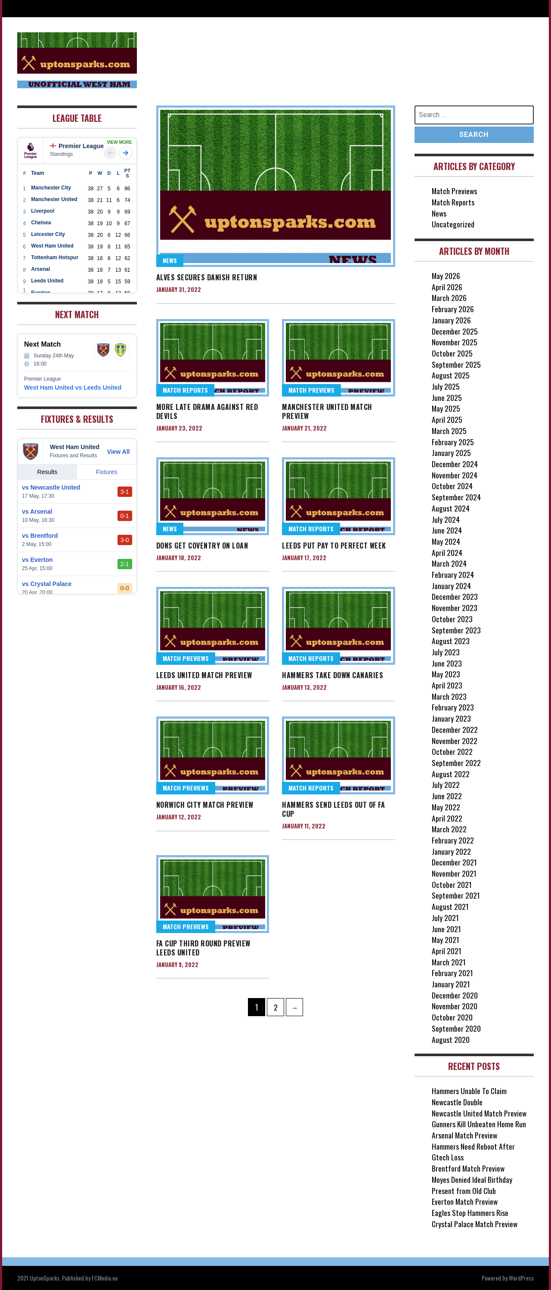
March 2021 (449, 962)
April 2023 (447, 685)
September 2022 (456, 762)
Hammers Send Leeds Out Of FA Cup (333, 809)
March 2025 (449, 430)
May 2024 (446, 541)
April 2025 (447, 419)
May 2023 (446, 673)
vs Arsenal (37, 511)
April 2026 (447, 286)
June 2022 (447, 795)
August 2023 (451, 640)
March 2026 (449, 297)
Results (47, 471)
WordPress (521, 1277)
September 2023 (456, 630)
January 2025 (451, 452)
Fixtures (107, 471)
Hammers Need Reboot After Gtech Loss (473, 1152)
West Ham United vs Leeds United (72, 387)
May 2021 (446, 939)
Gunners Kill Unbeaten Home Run (479, 1123)
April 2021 (446, 950)
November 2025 (454, 341)
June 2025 (447, 397)
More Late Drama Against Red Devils (207, 411)
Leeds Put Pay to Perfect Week (334, 545)
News (170, 260)
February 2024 (453, 574)
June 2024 (447, 530)
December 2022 (455, 729)
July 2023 (446, 651)
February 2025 (453, 441)
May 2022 (446, 806)
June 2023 (447, 663)
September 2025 (456, 364)
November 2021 (454, 873)
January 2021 (451, 983)
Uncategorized (453, 223)
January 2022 (451, 851)
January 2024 (451, 585)
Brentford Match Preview (468, 1168)
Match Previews (311, 390)
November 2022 (454, 740)
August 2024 (451, 508)
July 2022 (446, 784)
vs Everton (37, 559)
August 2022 (451, 773)
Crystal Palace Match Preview (475, 1223)
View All (118, 451)
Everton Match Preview (465, 1201)
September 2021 (456, 895)
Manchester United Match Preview (327, 411)
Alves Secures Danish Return (206, 277)
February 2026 (453, 308)
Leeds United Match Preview (204, 675)
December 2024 (455, 463)
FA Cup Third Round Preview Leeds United (203, 948)
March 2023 (449, 696)
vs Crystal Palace (46, 583)
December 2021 (454, 862)
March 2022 (449, 828)
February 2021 (452, 972)
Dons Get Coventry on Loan (202, 545)
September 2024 (456, 496)
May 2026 (446, 275)
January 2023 (451, 718)
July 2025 (446, 386)
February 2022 (453, 840)
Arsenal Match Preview (465, 1135)
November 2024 (454, 475)
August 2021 (450, 906)
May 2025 (446, 408)
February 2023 (453, 707)
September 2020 (456, 1028)
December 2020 (455, 995)
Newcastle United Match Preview (480, 1113)
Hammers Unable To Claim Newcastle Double (469, 1096)
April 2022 (447, 818)
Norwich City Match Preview (205, 805)
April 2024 (447, 552)
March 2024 (449, 563)
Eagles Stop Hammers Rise (470, 1212)
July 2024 (446, 519)
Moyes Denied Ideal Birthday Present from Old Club (472, 1185)
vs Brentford (40, 535)
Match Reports (185, 390)
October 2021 (452, 884)
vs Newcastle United (51, 487)
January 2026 (451, 320)
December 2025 (455, 331)
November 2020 (454, 1005)
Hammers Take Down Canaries (332, 675)
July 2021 (445, 917)
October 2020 (452, 1017)
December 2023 (455, 596)
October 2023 (452, 618)
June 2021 (446, 928)
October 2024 (452, 485)
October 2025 (452, 353)
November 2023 (454, 607)
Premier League (77, 146)
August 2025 (451, 375)
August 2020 (451, 1039)
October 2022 (452, 751)
